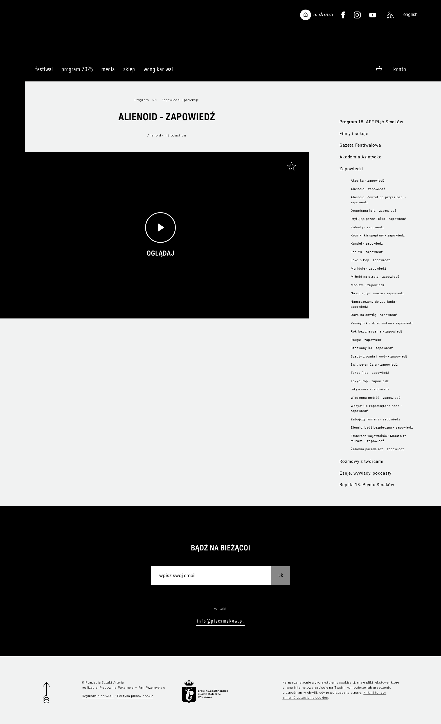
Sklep (129, 71)
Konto (399, 69)
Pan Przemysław (151, 687)
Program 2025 (77, 71)
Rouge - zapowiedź (366, 340)
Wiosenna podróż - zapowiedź (375, 398)
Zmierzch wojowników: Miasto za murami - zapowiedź (379, 438)
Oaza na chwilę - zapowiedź (374, 315)
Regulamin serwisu (98, 696)
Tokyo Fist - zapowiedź (370, 373)
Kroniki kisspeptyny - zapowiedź (378, 235)
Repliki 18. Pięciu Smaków (366, 484)
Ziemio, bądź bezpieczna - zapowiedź (382, 427)
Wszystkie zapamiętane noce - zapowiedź (376, 408)
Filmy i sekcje (353, 133)
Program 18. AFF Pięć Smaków (371, 121)
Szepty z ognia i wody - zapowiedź (379, 356)
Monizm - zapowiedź (367, 285)
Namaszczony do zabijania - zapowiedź (374, 304)
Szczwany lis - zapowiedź (372, 348)
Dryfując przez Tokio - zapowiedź (378, 219)
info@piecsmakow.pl (220, 621)
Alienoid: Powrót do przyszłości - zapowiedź (378, 199)
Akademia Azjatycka (360, 157)
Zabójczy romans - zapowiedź (375, 419)
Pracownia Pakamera (117, 687)
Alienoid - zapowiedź (368, 189)
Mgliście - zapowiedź (368, 268)
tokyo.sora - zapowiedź (370, 389)
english (410, 14)
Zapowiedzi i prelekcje (180, 100)
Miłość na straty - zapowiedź (375, 277)
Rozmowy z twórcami (361, 461)
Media (108, 71)
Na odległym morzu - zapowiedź (377, 293)
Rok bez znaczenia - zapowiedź (376, 331)
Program (141, 100)
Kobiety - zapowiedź (367, 227)
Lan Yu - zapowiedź (367, 252)
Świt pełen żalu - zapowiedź (374, 364)
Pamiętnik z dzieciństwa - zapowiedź (382, 323)
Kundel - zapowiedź (367, 243)
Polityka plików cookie (135, 696)
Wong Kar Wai (158, 71)
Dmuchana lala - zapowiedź (373, 211)
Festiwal (44, 71)
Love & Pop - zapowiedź (370, 260)
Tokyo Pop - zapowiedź (370, 381)
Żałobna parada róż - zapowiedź (377, 449)
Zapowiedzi (351, 168)
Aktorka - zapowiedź (368, 181)
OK (280, 575)
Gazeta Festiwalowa (360, 145)
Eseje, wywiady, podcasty (365, 473)
